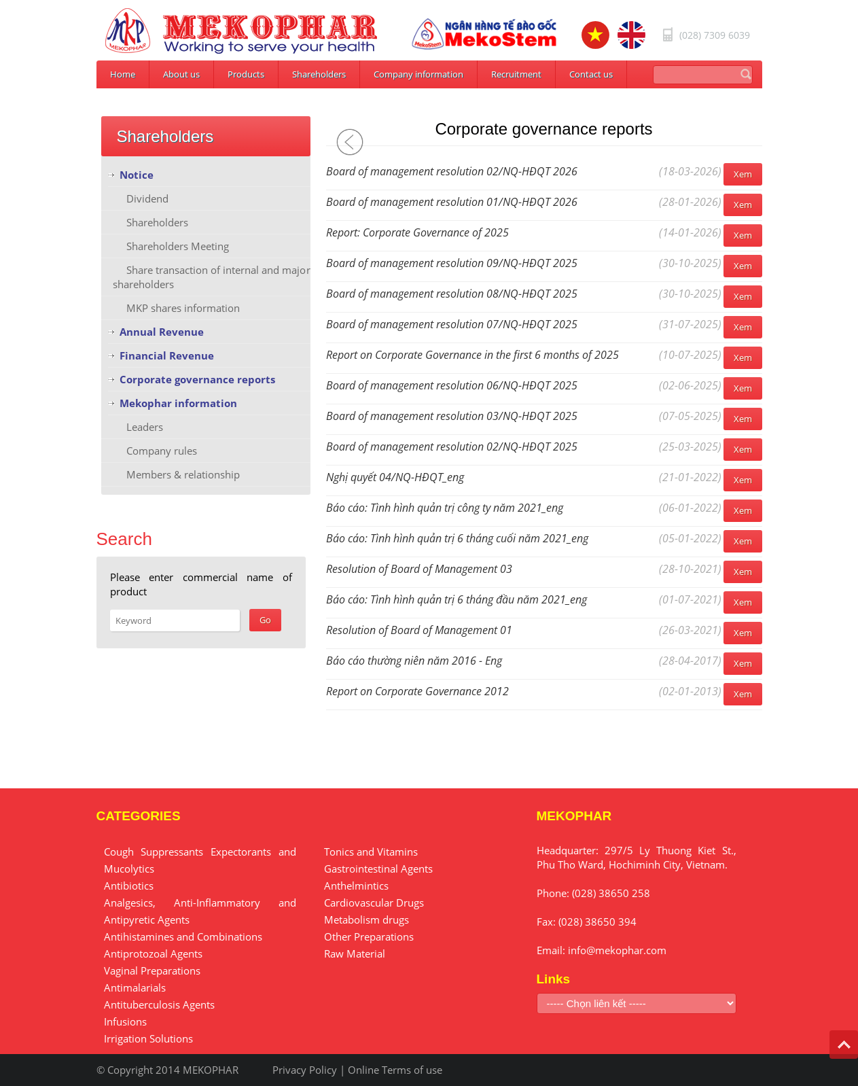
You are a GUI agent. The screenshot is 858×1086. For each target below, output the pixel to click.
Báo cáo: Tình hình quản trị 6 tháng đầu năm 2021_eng (456, 599)
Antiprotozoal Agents (153, 953)
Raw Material (354, 953)
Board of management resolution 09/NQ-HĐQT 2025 (451, 263)
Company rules (161, 450)
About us (181, 74)
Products (246, 74)
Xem (743, 174)
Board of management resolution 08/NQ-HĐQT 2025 (451, 293)
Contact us (591, 74)
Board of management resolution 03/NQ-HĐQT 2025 (451, 415)
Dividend (147, 198)
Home (122, 74)
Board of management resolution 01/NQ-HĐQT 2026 (451, 201)
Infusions (125, 1021)
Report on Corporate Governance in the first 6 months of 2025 (472, 354)
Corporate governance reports (197, 379)
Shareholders (319, 74)
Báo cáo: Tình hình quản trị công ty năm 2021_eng (444, 507)
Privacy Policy (304, 1069)
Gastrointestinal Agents (378, 868)
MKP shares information (183, 308)
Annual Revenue (162, 331)
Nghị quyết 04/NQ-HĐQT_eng (395, 477)
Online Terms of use (395, 1069)
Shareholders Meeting (177, 246)
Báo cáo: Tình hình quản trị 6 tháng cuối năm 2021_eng (457, 538)
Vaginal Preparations (152, 970)
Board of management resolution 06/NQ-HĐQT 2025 (451, 385)
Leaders (144, 427)
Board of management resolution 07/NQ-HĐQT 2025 (451, 324)
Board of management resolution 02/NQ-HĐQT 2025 (451, 446)
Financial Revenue (167, 355)
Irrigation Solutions (148, 1038)
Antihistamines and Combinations (183, 936)
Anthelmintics (356, 885)
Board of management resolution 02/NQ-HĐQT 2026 (451, 171)
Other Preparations (369, 936)
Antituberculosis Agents (159, 1004)
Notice (137, 174)
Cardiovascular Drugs (374, 902)
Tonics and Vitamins (371, 851)
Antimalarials (135, 987)
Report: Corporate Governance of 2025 (417, 232)
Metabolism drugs (366, 919)
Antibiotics (129, 885)
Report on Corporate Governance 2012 (417, 691)
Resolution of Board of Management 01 (419, 630)
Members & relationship (183, 474)
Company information (418, 74)
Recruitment (516, 74)
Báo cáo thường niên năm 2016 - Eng (414, 660)
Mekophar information (178, 403)
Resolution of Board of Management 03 (419, 568)
